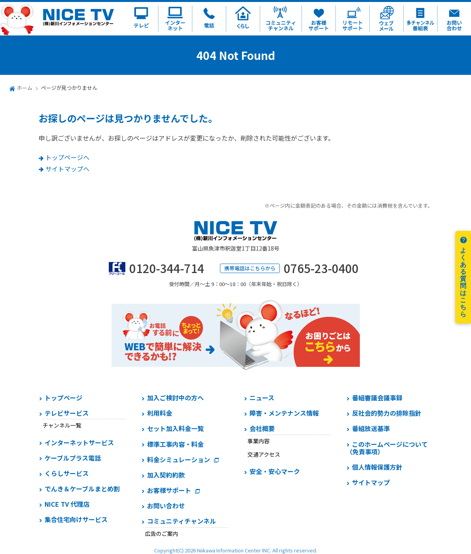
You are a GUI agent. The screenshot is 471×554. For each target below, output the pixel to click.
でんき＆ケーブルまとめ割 (82, 488)
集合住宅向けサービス (76, 519)
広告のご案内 (161, 533)
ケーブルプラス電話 (73, 458)
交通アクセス (264, 454)
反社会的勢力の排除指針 (386, 413)
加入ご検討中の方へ (175, 397)
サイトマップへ (67, 168)
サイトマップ (371, 482)
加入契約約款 (166, 475)
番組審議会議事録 (377, 397)
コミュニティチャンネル (181, 521)
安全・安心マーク (274, 471)
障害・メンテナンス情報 (284, 413)
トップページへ (67, 157)
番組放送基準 (371, 428)
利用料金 (159, 413)
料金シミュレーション (178, 459)
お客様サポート (169, 490)
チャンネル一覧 (62, 425)
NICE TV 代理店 (67, 504)
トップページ (63, 397)
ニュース (261, 397)
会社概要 (262, 428)
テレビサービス (67, 413)
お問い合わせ (166, 505)
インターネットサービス (79, 442)
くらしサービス (67, 473)
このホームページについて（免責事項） (387, 447)
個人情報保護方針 (377, 467)
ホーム (24, 87)
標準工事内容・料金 (175, 444)
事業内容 (259, 441)
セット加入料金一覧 (175, 428)
